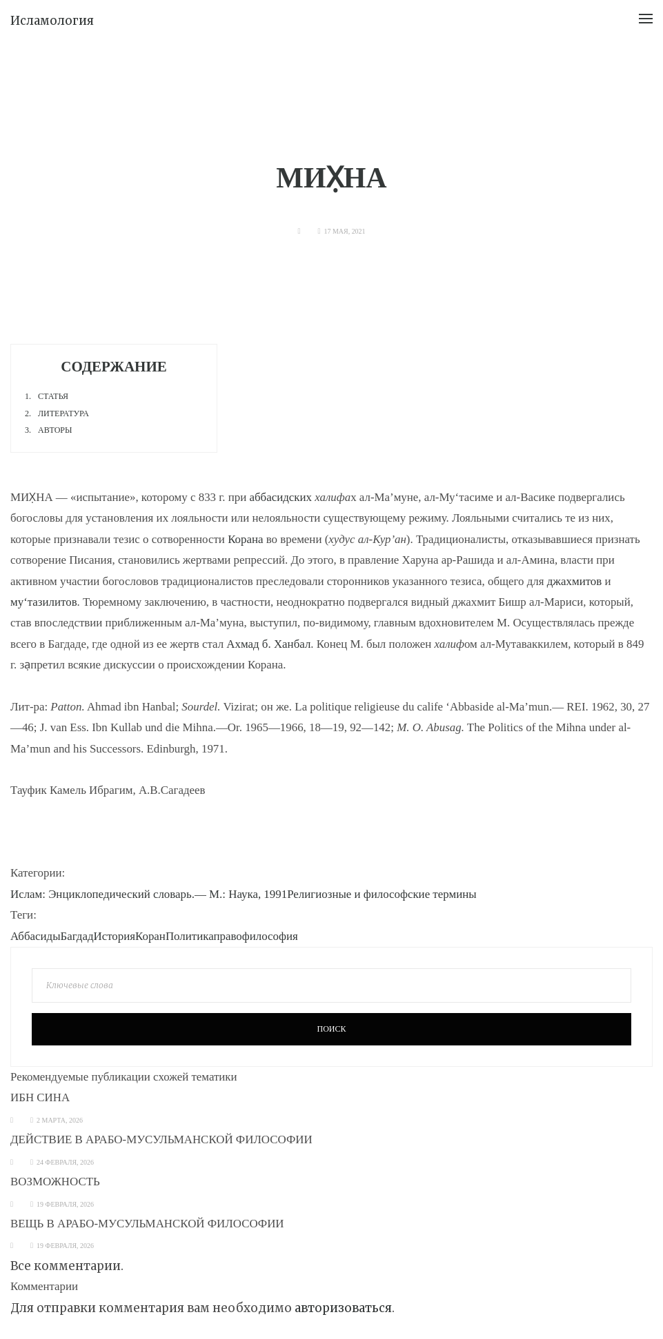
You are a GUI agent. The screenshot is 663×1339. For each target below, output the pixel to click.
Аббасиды (35, 936)
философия (270, 936)
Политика (190, 936)
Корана (245, 539)
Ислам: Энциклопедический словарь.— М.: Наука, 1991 (148, 894)
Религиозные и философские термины (381, 894)
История (114, 936)
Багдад (77, 936)
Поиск (331, 1029)
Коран (150, 936)
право (227, 936)
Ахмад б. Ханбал (268, 644)
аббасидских (280, 497)
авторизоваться (343, 1308)
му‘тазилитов (43, 602)
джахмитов (574, 581)
